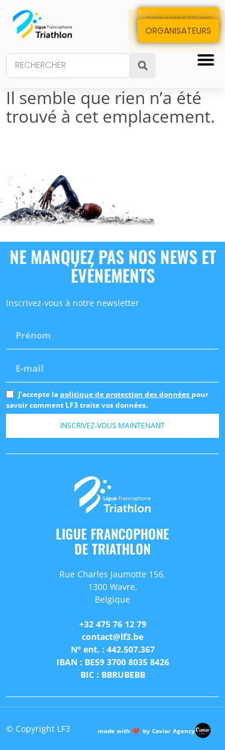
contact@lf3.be (112, 636)
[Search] (142, 65)
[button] (205, 59)
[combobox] (68, 65)
